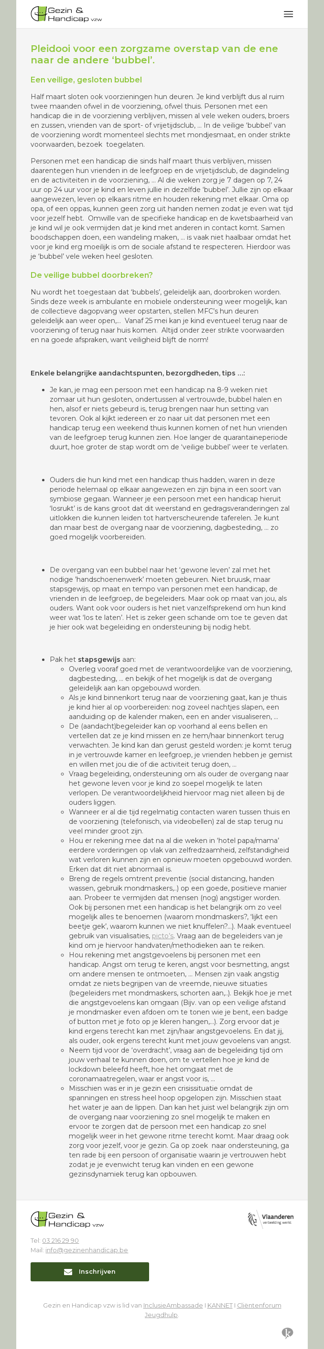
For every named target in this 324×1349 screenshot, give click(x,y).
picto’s (162, 936)
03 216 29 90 (60, 1240)
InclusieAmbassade (173, 1305)
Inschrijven (90, 1271)
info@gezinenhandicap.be (86, 1250)
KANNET (220, 1305)
